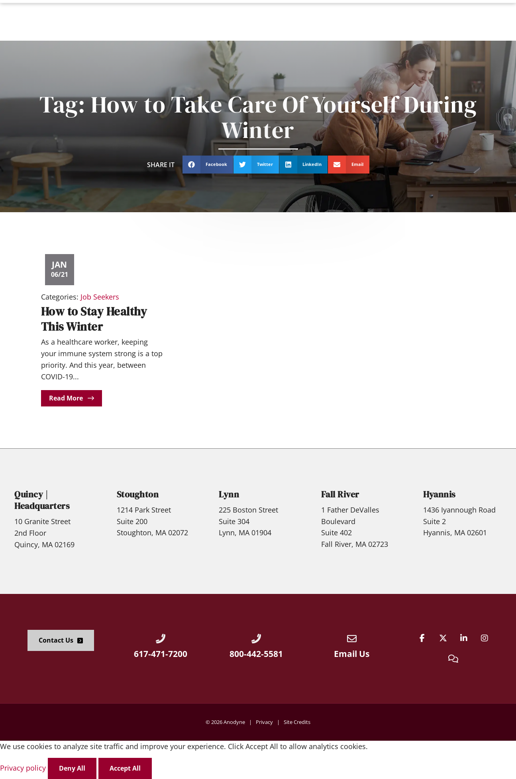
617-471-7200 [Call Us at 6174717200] (160, 653)
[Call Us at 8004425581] (256, 638)
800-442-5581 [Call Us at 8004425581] (256, 653)
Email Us (351, 653)
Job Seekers (99, 297)
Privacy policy (24, 768)
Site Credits (297, 722)
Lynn (229, 494)
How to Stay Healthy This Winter (94, 319)
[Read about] (71, 398)
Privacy (264, 722)
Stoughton (138, 494)
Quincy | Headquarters (42, 500)
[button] (207, 165)
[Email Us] (352, 638)
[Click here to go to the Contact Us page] (60, 640)
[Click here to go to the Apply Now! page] (484, 20)
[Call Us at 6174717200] (160, 638)
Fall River (340, 494)
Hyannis (439, 494)
